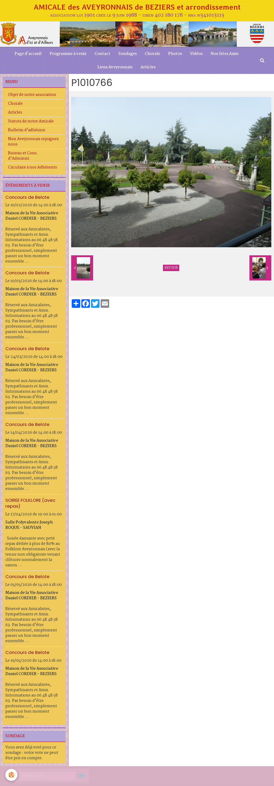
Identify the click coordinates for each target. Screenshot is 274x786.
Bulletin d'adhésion (26, 130)
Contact (102, 54)
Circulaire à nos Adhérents (32, 167)
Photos (175, 54)
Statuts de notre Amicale (31, 121)
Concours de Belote (27, 197)
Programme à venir (68, 54)
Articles (147, 67)
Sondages (127, 54)
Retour (171, 268)
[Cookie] (11, 775)
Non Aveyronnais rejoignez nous (33, 142)
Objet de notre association (32, 95)
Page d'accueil (27, 54)
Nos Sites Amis (224, 54)
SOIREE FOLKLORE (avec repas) (30, 503)
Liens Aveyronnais (114, 67)
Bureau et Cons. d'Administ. (23, 156)
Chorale (152, 54)
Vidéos (196, 54)
